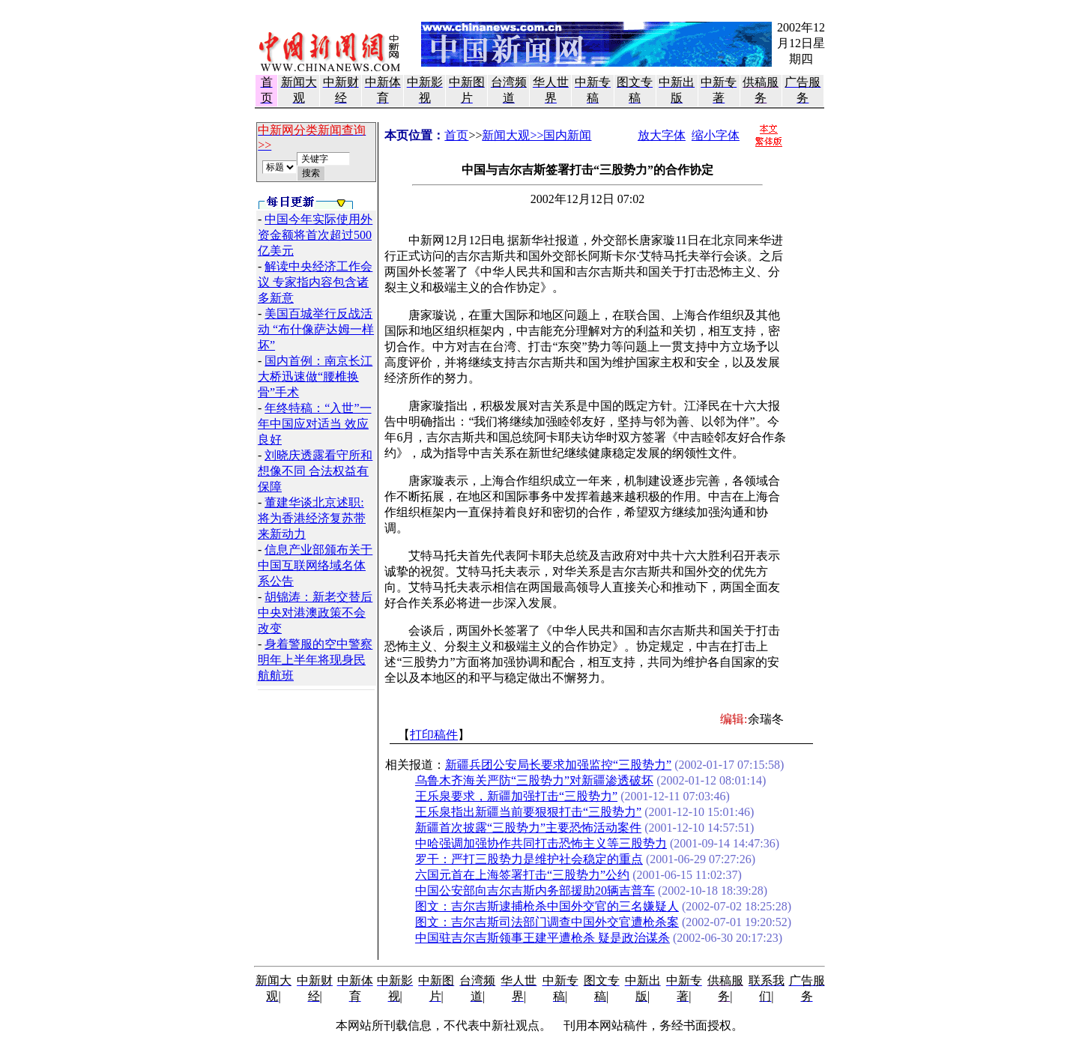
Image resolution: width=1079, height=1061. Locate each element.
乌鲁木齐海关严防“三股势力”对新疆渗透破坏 (534, 780)
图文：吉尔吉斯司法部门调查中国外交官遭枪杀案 (547, 922)
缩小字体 (716, 135)
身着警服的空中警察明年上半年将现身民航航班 (315, 660)
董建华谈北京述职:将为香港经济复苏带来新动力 (312, 518)
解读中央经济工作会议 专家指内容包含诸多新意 (315, 282)
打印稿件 (434, 734)
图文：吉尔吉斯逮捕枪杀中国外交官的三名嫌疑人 (547, 906)
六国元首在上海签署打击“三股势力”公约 (522, 874)
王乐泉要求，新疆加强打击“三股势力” (516, 796)
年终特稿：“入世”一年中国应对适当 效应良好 (315, 424)
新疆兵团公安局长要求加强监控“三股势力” (558, 764)
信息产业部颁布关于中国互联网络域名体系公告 (315, 565)
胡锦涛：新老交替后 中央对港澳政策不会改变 (315, 612)
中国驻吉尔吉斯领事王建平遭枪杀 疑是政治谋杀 (542, 937)
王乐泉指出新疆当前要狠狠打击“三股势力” (528, 811)
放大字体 (662, 135)
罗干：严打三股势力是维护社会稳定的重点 (529, 859)
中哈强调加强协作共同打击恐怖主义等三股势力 (541, 843)
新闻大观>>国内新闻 (536, 135)
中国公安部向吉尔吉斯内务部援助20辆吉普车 (535, 890)
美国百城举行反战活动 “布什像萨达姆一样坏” (316, 329)
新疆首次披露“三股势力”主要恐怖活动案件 (528, 827)
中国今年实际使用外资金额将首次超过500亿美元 (315, 235)
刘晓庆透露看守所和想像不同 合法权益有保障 (315, 471)
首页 (456, 135)
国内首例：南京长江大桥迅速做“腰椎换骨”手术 (315, 376)
